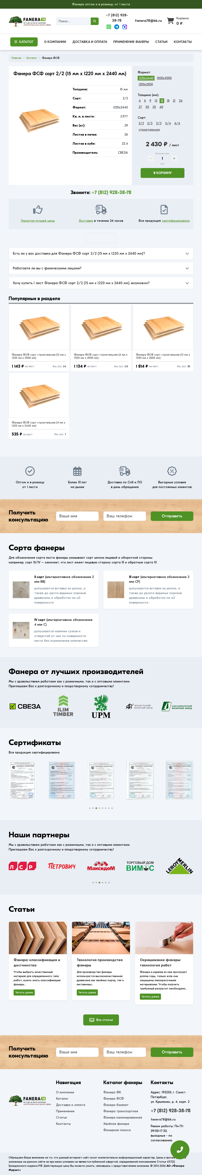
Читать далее (24, 992)
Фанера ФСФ (113, 1098)
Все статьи (101, 1020)
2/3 (149, 123)
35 (154, 107)
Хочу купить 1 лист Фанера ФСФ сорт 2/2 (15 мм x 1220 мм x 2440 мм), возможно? (81, 283)
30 (147, 107)
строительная (149, 129)
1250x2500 (146, 84)
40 (161, 107)
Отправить (172, 516)
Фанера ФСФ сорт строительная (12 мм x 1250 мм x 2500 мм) (39, 356)
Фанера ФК (112, 1092)
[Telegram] (116, 27)
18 (168, 101)
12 (156, 101)
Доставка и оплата (70, 1105)
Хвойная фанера (116, 1124)
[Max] (124, 27)
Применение (65, 1111)
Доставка (86, 221)
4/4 (177, 123)
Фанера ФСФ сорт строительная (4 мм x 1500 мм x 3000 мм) (100, 356)
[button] (90, 808)
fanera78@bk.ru (148, 21)
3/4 (168, 123)
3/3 (159, 123)
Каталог (62, 1098)
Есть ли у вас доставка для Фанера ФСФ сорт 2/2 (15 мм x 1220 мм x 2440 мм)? (79, 253)
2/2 (141, 123)
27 (140, 107)
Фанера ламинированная (122, 1117)
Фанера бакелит (116, 1105)
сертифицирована (176, 221)
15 (162, 101)
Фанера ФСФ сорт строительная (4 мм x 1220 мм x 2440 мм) (38, 424)
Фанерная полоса (117, 1130)
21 (174, 101)
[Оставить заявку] (179, 1150)
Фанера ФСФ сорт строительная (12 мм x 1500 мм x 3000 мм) (163, 356)
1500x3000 (164, 78)
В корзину (162, 173)
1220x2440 (146, 78)
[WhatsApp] (109, 27)
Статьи (61, 1117)
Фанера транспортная (120, 1111)
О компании (65, 1092)
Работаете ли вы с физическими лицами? (47, 268)
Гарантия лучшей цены (38, 221)
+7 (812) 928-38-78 (111, 192)
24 (180, 101)
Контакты (63, 1124)
